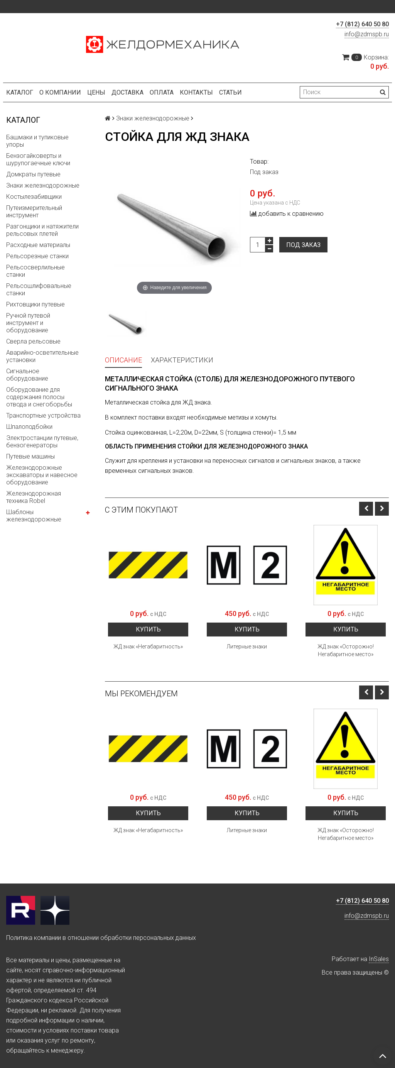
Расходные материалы (38, 245)
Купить (148, 629)
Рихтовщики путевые (35, 304)
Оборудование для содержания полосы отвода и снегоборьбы (39, 397)
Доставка (127, 92)
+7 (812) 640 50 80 (362, 24)
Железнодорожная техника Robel (33, 497)
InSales (379, 959)
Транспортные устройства (43, 415)
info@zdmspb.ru (366, 34)
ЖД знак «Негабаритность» (148, 646)
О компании (60, 92)
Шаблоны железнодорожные (33, 515)
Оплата (162, 92)
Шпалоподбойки (29, 426)
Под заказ (303, 245)
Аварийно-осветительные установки (42, 356)
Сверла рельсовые (33, 341)
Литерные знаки (247, 646)
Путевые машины (30, 456)
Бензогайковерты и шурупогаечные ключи (38, 159)
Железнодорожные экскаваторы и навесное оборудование (42, 475)
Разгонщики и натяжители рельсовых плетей (42, 230)
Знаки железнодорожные (42, 185)
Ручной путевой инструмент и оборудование (28, 323)
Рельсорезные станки (37, 256)
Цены (96, 92)
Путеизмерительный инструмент (34, 211)
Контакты (196, 92)
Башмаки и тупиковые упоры (37, 141)
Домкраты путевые (33, 174)
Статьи (230, 92)
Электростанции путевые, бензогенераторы (42, 441)
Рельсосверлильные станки (35, 271)
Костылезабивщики (34, 196)
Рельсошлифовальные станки (38, 289)
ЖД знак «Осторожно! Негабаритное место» (345, 650)
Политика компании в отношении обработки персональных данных (101, 937)
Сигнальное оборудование (27, 374)
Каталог (19, 92)
